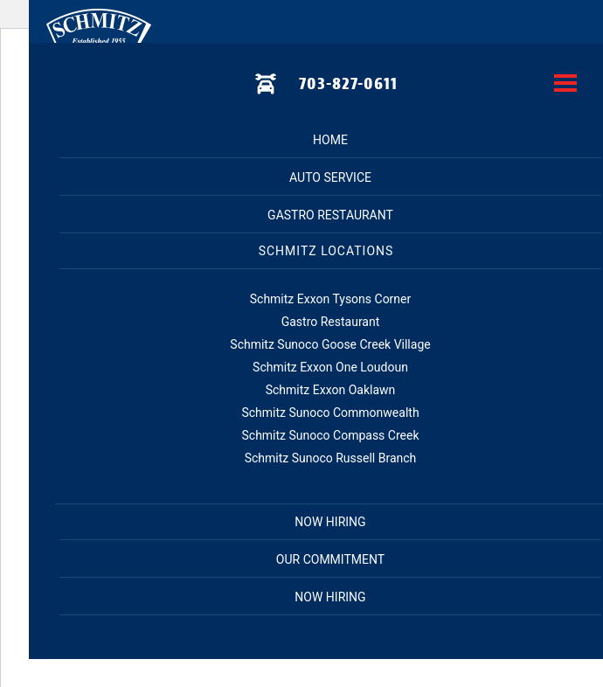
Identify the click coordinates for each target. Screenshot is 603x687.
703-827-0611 (348, 83)
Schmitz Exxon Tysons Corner (331, 299)
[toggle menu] (565, 84)
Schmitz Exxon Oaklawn (331, 390)
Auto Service (330, 177)
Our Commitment (330, 559)
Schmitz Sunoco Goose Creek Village (330, 344)
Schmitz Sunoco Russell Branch (331, 458)
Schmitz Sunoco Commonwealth (330, 413)
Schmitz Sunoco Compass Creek (330, 435)
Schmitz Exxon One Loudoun (330, 367)
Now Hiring (330, 597)
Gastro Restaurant (330, 215)
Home (330, 140)
